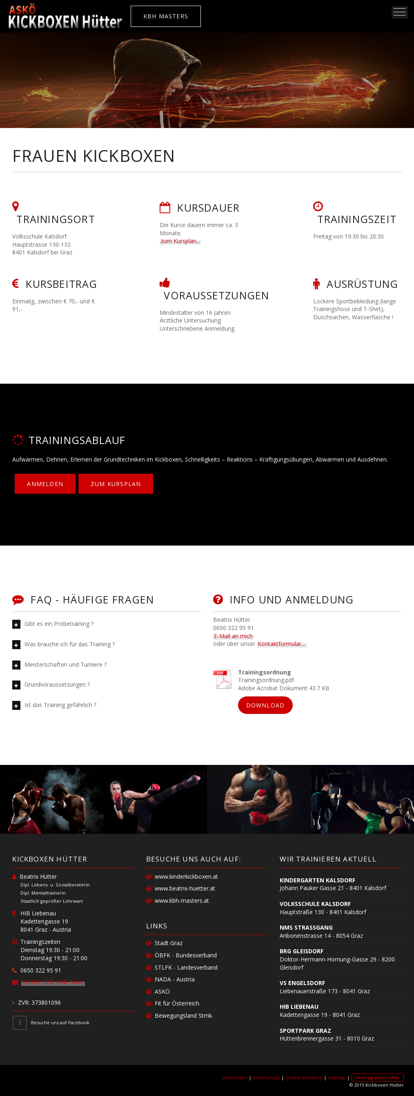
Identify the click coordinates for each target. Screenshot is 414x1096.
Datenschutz (266, 1077)
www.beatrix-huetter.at (185, 888)
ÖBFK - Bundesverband (186, 955)
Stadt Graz (169, 943)
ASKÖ (162, 991)
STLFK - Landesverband (186, 967)
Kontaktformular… (282, 643)
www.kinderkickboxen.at (186, 876)
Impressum (235, 1077)
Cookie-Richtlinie (304, 1077)
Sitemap (337, 1077)
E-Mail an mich (233, 636)
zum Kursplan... (180, 241)
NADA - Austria (175, 979)
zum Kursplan (116, 484)
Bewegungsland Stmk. (184, 1015)
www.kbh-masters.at (182, 900)
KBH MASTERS (165, 16)
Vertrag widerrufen (377, 1077)
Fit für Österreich (177, 1003)
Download (265, 705)
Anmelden (45, 484)
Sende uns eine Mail (53, 982)
